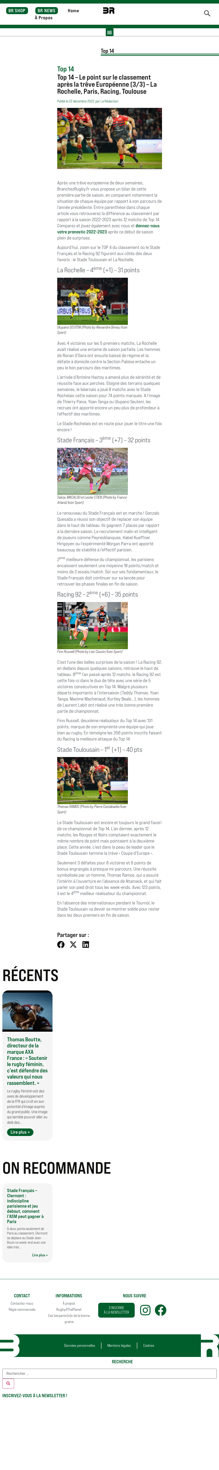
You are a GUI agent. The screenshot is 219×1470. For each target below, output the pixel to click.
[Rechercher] (8, 1384)
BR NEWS (47, 10)
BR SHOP (17, 10)
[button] (110, 32)
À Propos (44, 17)
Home (73, 10)
